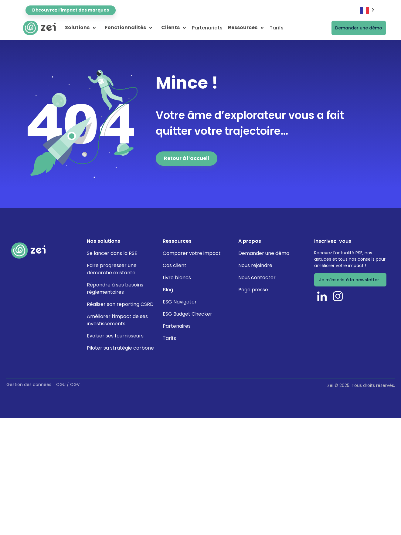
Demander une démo (358, 28)
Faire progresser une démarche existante (112, 269)
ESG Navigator (180, 301)
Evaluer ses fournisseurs (115, 335)
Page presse (253, 289)
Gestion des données (28, 384)
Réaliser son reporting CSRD (120, 304)
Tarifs (277, 28)
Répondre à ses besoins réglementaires (115, 288)
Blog (168, 289)
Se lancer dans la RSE (112, 253)
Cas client (174, 265)
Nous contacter (257, 277)
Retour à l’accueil (186, 158)
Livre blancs (177, 277)
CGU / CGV (68, 384)
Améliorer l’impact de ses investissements (117, 320)
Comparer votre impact (192, 253)
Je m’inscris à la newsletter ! (350, 280)
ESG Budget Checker (187, 313)
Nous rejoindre (255, 265)
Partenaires (177, 326)
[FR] (367, 10)
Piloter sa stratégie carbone (120, 347)
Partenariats (207, 28)
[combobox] (367, 10)
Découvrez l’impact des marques (70, 10)
